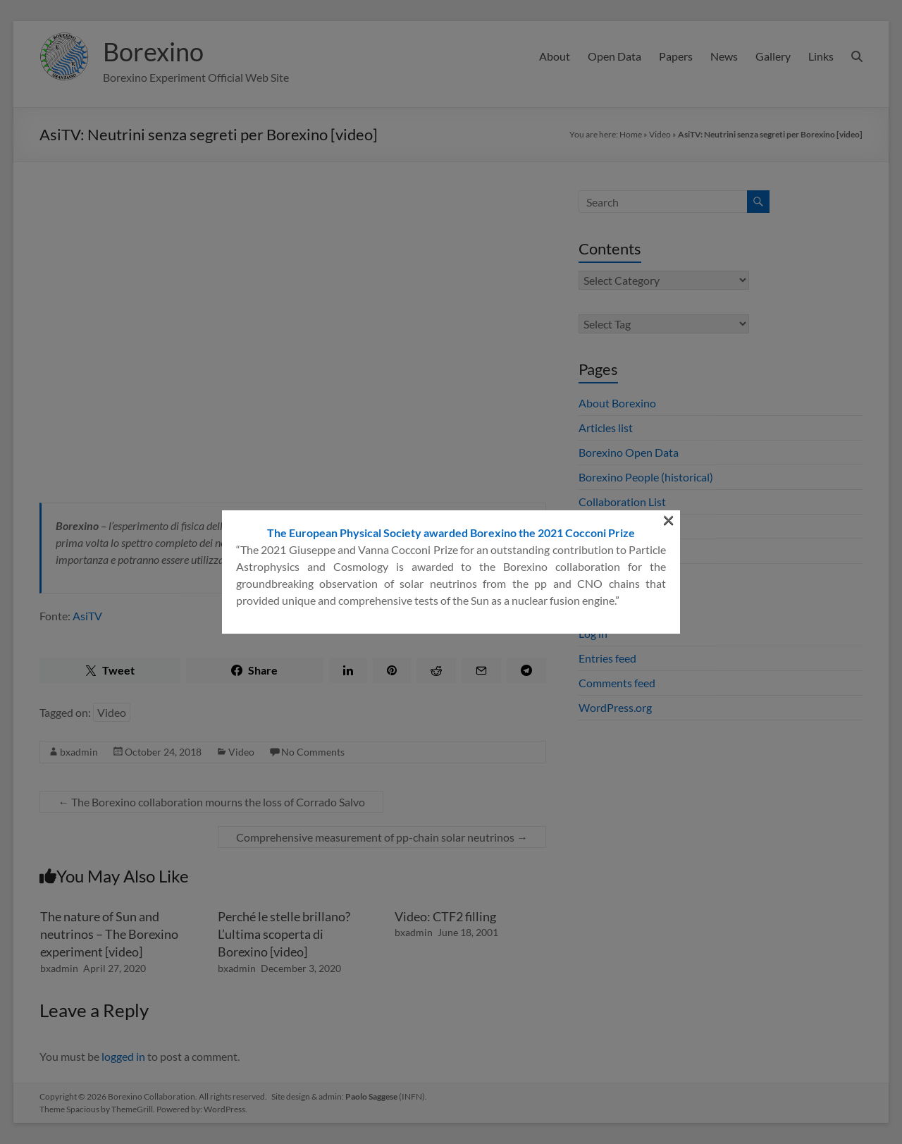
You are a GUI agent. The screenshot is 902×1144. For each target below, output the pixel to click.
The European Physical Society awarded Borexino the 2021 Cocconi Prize (451, 532)
